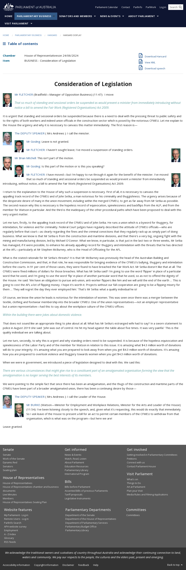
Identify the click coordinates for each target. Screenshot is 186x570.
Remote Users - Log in (16, 519)
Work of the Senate (14, 458)
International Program (77, 474)
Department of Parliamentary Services (86, 522)
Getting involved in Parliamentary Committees (152, 454)
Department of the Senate (80, 515)
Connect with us (136, 462)
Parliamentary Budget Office (81, 526)
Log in (163, 7)
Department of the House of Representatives (90, 519)
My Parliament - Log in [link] (16, 515)
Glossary (9, 538)
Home (9, 16)
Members (8, 498)
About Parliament (141, 16)
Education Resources (77, 466)
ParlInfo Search (12, 522)
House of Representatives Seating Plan (25, 502)
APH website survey (15, 526)
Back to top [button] (175, 564)
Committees (133, 515)
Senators (8, 466)
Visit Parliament (17, 23)
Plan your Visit (135, 490)
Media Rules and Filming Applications (147, 494)
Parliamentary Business (34, 16)
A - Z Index (10, 534)
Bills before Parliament (77, 486)
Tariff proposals (74, 494)
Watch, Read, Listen (75, 458)
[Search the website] (175, 7)
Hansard (52, 35)
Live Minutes (10, 494)
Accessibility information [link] (16, 565)
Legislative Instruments (78, 498)
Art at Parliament (136, 486)
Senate (7, 454)
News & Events (110, 16)
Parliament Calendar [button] (106, 7)
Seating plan (10, 470)
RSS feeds (10, 542)
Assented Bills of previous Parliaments (86, 490)
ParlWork (151, 7)
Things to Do (134, 483)
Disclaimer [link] (68, 565)
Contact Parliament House (141, 466)
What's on (132, 479)
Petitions (132, 458)
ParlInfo (137, 7)
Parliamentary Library (76, 470)
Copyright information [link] (46, 565)
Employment (11, 530)
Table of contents (20, 43)
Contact (125, 7)
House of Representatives (17, 483)
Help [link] (95, 565)
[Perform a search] (180, 7)
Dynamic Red (10, 462)
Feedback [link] (83, 565)
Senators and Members (75, 16)
